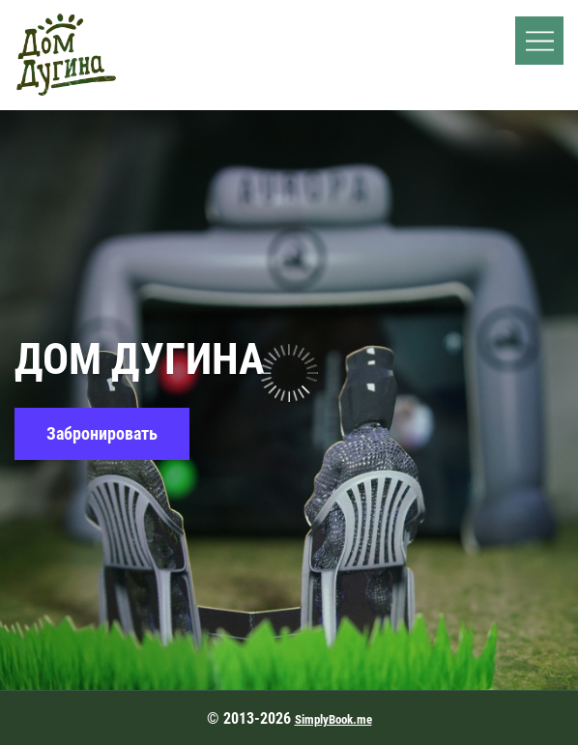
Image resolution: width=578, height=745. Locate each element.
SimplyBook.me (333, 719)
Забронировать (102, 433)
